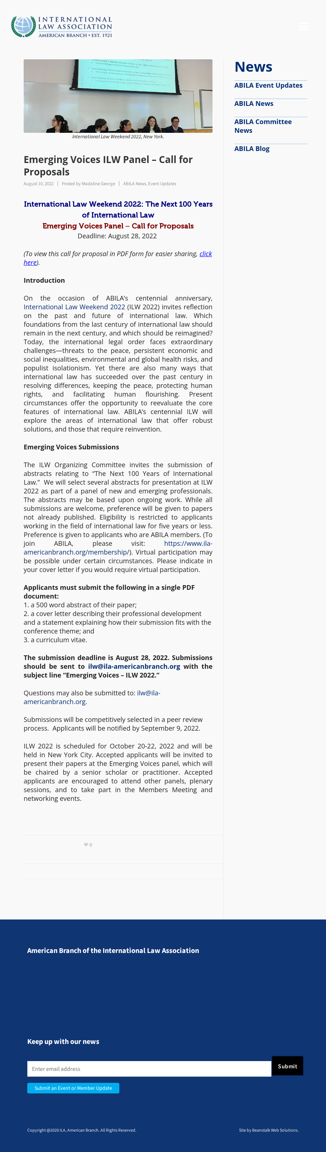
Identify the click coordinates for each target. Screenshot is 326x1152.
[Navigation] (303, 26)
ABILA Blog (252, 148)
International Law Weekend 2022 (74, 306)
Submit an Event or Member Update (73, 1088)
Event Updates (162, 183)
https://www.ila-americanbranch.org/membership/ (118, 547)
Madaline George (98, 183)
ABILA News (134, 183)
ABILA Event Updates (268, 85)
